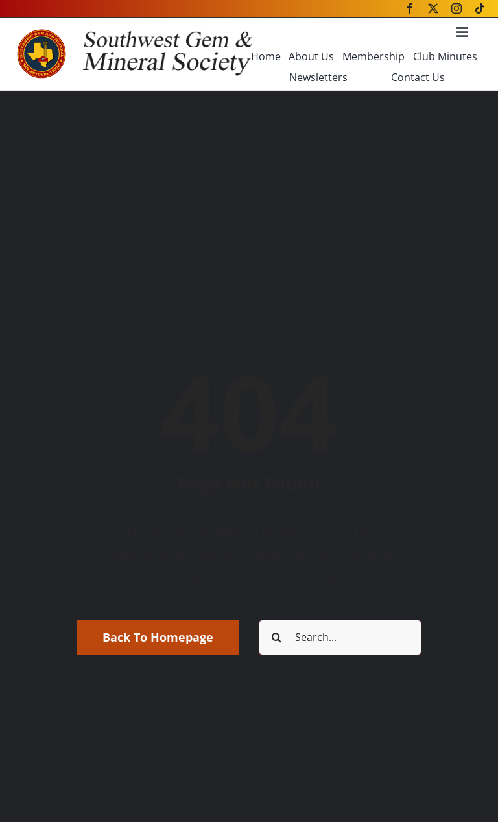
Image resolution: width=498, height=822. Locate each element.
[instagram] (456, 8)
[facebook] (410, 8)
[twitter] (433, 8)
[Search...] (340, 637)
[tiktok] (480, 8)
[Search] (276, 637)
